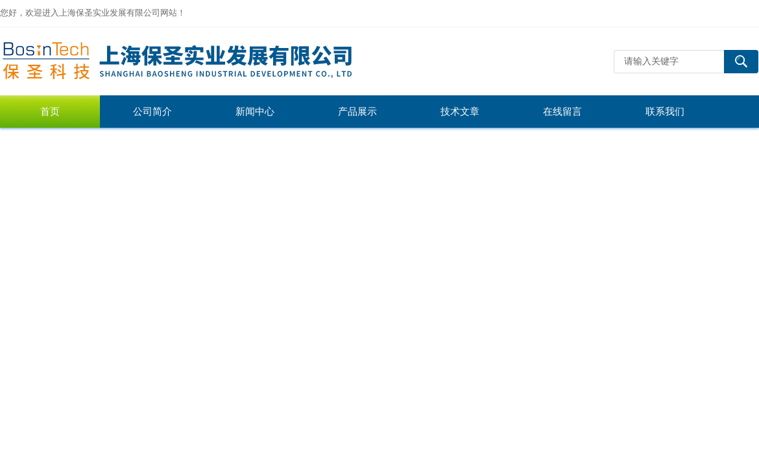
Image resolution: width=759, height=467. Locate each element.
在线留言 (562, 111)
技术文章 (459, 111)
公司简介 (152, 111)
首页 (50, 111)
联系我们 (664, 111)
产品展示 (357, 111)
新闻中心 (254, 111)
